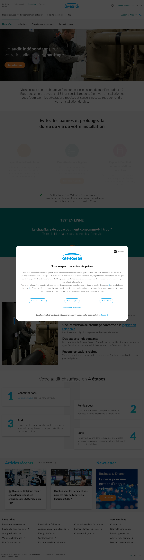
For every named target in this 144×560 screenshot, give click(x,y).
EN (122, 251)
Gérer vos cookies (37, 301)
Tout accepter (72, 301)
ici (109, 285)
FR (115, 251)
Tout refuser (106, 301)
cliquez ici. (104, 315)
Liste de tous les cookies (72, 308)
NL (119, 251)
